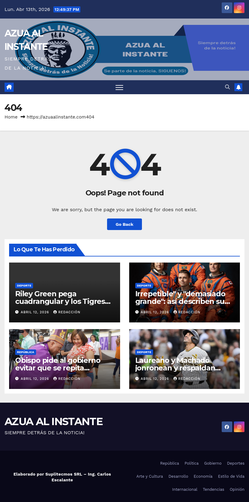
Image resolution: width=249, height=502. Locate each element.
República (25, 352)
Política (191, 463)
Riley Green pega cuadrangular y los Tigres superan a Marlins (60, 301)
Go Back (124, 224)
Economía (203, 476)
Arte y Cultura (149, 476)
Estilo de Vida (231, 476)
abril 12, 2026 (36, 312)
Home (11, 117)
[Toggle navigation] (119, 87)
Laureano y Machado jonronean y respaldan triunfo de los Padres (175, 368)
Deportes (235, 463)
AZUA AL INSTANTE (54, 421)
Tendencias (213, 489)
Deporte (24, 285)
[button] (227, 87)
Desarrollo (178, 476)
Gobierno (212, 463)
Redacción (66, 312)
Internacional (184, 489)
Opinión (237, 489)
